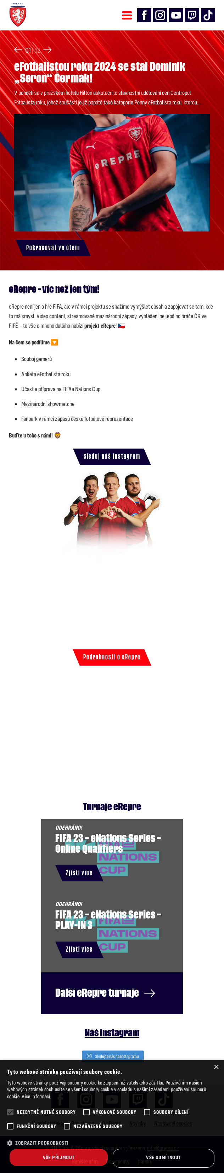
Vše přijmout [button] (59, 1157)
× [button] (216, 1067)
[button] (112, 1143)
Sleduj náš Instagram (112, 456)
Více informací (36, 1096)
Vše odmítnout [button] (163, 1157)
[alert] (112, 1116)
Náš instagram (112, 1033)
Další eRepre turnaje (105, 993)
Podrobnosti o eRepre (112, 657)
